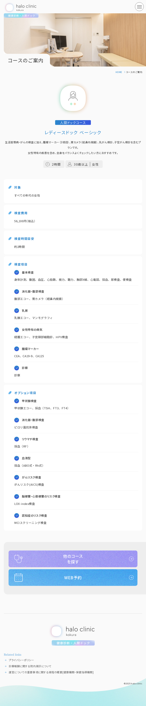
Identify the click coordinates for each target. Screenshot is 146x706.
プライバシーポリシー (21, 660)
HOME (119, 72)
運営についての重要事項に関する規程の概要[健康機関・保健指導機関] (51, 672)
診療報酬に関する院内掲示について (30, 666)
